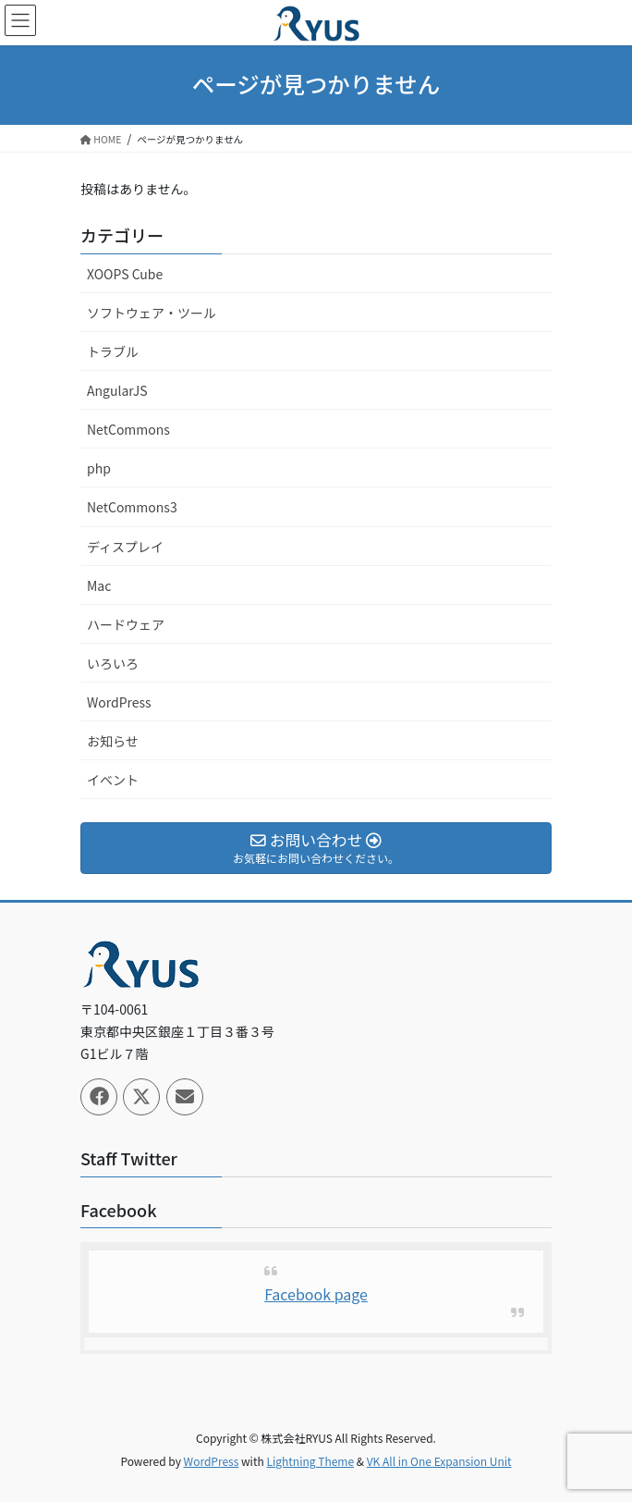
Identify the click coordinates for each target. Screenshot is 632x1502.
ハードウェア (125, 624)
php (99, 468)
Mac (99, 585)
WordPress (119, 702)
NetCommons (128, 429)
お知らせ (113, 741)
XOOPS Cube (125, 274)
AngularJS (117, 390)
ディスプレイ (125, 546)
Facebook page (316, 1294)
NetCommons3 (132, 507)
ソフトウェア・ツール (151, 312)
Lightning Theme (310, 1461)
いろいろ (113, 663)
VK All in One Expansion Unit (439, 1461)
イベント (113, 779)
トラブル (113, 351)
